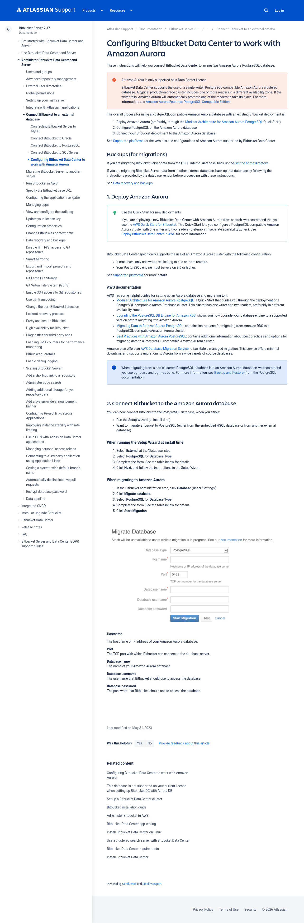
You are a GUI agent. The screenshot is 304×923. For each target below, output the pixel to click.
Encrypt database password (46, 492)
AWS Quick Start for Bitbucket (154, 224)
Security (250, 909)
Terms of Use (228, 909)
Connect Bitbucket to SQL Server (54, 152)
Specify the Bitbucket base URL (48, 190)
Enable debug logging (41, 361)
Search (266, 10)
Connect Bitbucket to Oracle (51, 138)
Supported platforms (128, 141)
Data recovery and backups (46, 240)
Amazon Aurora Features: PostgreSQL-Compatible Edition (188, 102)
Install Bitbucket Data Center (127, 857)
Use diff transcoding (41, 299)
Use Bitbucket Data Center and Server (48, 53)
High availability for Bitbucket (47, 328)
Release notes (31, 527)
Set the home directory (251, 163)
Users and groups (39, 72)
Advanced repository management (51, 79)
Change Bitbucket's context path (49, 233)
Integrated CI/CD (33, 506)
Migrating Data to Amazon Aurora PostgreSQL (149, 326)
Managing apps (37, 205)
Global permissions (40, 93)
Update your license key (43, 219)
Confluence (129, 884)
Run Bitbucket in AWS (41, 183)
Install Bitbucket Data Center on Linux (134, 832)
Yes (139, 743)
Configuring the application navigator (53, 197)
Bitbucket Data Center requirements (133, 849)
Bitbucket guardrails (40, 354)
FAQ (24, 534)
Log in (279, 10)
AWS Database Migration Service (165, 349)
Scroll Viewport (152, 884)
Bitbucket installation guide (127, 807)
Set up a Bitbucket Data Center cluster (134, 799)
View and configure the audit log (49, 212)
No (149, 743)
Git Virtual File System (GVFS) (48, 285)
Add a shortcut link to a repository (50, 375)
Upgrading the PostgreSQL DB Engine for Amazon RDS (156, 315)
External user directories (44, 86)
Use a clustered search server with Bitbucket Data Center (148, 840)
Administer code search (43, 382)
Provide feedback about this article (184, 743)
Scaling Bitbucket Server (44, 368)
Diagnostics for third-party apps (49, 335)
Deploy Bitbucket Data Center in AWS (148, 234)
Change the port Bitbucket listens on (52, 307)
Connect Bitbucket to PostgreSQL (55, 145)
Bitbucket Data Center (37, 520)
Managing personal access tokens (51, 449)
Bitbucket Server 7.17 (34, 28)
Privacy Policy (203, 909)
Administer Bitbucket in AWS (127, 815)
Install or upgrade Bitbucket (41, 513)
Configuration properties (44, 226)
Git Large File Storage (41, 278)
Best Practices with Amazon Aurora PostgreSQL (151, 336)
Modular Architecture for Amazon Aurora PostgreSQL (224, 122)
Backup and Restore (228, 372)
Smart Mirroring (37, 259)
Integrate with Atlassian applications (52, 107)
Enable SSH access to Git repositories (53, 292)
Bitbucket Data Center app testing (131, 824)
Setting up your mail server (45, 100)
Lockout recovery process (45, 314)
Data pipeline (35, 499)
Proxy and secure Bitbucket (46, 321)
